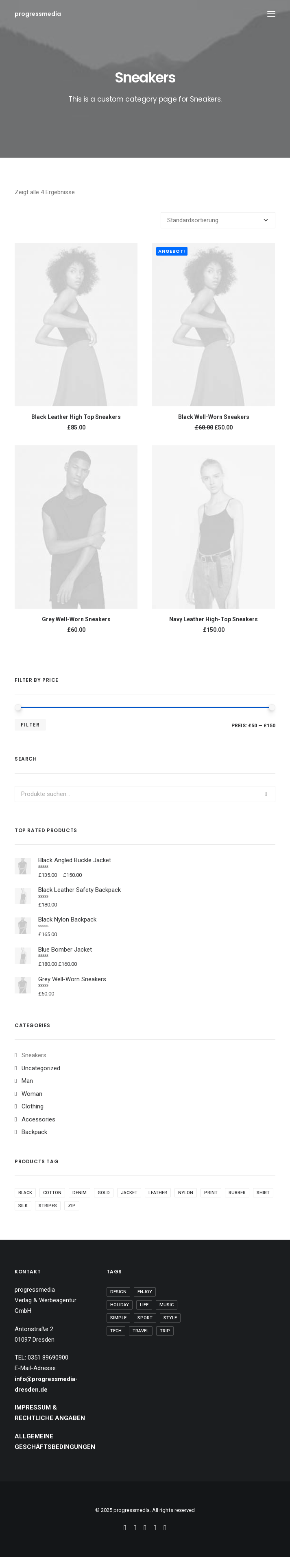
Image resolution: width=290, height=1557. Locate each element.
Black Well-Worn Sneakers (213, 417)
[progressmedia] (38, 14)
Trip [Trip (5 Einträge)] (165, 1331)
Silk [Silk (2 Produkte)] (23, 1205)
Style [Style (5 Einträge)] (170, 1318)
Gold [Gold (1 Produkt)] (104, 1192)
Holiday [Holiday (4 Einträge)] (119, 1305)
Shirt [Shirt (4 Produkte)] (263, 1192)
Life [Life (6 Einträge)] (144, 1305)
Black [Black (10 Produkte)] (25, 1192)
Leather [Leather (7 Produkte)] (157, 1192)
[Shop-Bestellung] (218, 220)
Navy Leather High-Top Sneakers (213, 619)
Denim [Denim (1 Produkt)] (79, 1192)
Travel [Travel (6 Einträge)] (141, 1331)
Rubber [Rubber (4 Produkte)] (237, 1192)
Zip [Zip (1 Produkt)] (72, 1205)
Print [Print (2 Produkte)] (211, 1192)
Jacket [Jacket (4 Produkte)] (129, 1192)
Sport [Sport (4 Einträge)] (145, 1318)
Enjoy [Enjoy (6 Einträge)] (144, 1292)
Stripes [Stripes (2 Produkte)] (48, 1205)
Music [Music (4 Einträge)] (166, 1305)
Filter (30, 724)
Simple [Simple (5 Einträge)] (118, 1318)
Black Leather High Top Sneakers (76, 417)
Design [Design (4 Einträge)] (118, 1292)
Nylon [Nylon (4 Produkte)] (185, 1192)
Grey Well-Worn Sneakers (76, 619)
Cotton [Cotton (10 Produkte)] (52, 1192)
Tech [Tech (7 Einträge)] (116, 1331)
